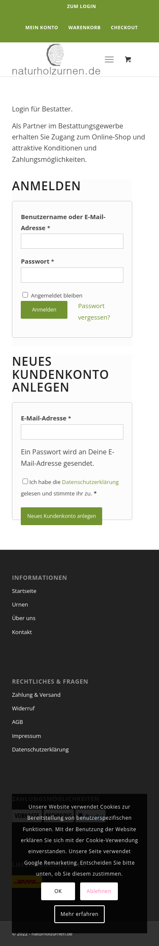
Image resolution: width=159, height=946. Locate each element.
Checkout (124, 27)
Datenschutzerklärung (90, 482)
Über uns (24, 618)
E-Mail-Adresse (46, 418)
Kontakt (22, 632)
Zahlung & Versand (36, 694)
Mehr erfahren (79, 914)
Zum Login (81, 6)
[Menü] (109, 59)
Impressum (26, 736)
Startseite (24, 591)
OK (58, 891)
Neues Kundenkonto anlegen (61, 516)
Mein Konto (42, 27)
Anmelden (44, 309)
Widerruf (23, 708)
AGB (17, 722)
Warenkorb (84, 27)
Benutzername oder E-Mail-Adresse (63, 222)
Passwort (37, 261)
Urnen (20, 604)
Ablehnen (98, 891)
